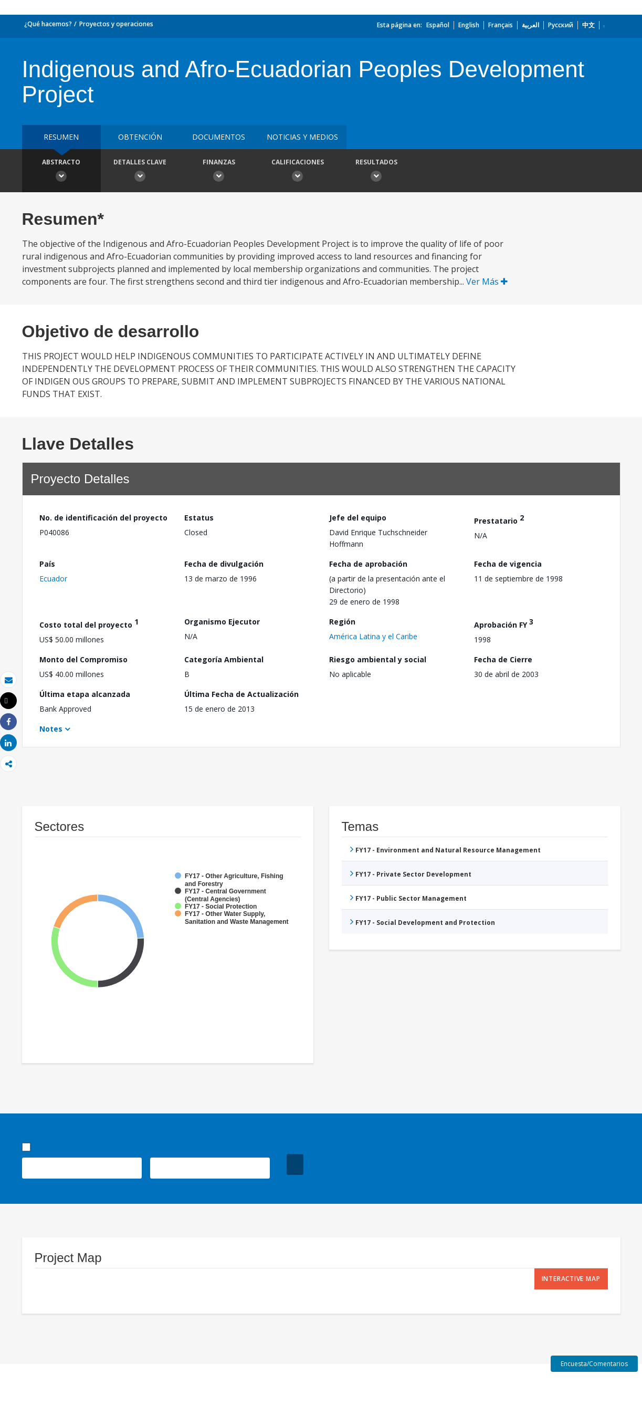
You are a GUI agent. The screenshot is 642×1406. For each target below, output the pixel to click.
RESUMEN (61, 137)
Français (500, 24)
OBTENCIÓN (140, 137)
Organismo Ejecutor (222, 622)
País (47, 564)
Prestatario (499, 519)
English (468, 24)
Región (342, 622)
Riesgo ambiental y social (377, 659)
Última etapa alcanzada (84, 694)
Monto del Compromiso (83, 659)
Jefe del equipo (357, 518)
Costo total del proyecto (89, 623)
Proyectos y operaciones (116, 23)
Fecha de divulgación (224, 564)
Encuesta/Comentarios (594, 1363)
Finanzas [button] (219, 172)
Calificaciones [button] (298, 172)
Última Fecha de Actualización (241, 694)
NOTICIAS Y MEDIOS (302, 137)
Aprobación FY (503, 623)
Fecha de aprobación (368, 564)
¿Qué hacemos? (48, 23)
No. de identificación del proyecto (103, 518)
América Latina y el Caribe (373, 636)
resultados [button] (376, 172)
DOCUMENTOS (218, 137)
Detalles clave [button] (140, 172)
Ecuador (53, 579)
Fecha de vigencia (508, 564)
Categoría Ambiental (224, 659)
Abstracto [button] (61, 172)
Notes (50, 729)
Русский (560, 24)
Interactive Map (571, 1278)
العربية (530, 24)
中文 (588, 24)
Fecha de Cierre (503, 659)
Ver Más (487, 281)
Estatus (199, 518)
